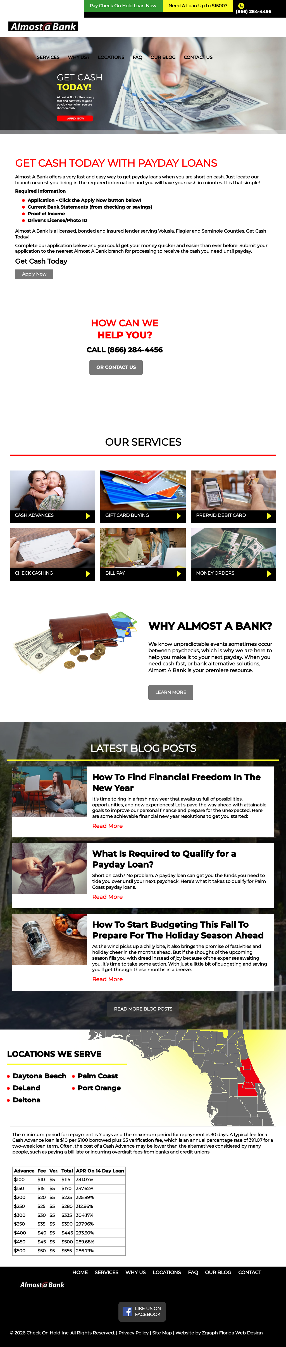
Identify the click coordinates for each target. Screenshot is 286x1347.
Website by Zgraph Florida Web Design (219, 1333)
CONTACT (249, 1272)
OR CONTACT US (116, 367)
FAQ (137, 57)
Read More (107, 826)
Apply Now (34, 274)
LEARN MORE (170, 692)
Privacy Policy (133, 1333)
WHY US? (78, 57)
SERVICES (48, 57)
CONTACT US (198, 57)
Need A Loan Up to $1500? (197, 5)
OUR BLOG (163, 57)
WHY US (135, 1272)
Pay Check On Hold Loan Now (123, 5)
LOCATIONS (111, 57)
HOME (80, 1272)
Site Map (162, 1333)
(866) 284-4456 (253, 11)
